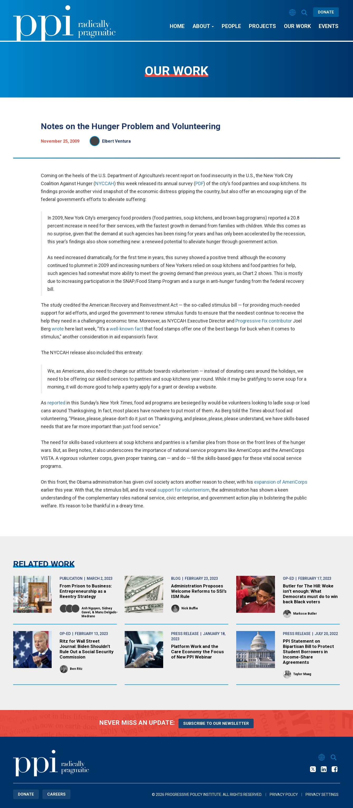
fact (139, 328)
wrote (58, 328)
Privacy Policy (284, 794)
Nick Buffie (189, 608)
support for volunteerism (183, 490)
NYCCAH (104, 183)
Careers (56, 794)
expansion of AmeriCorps (280, 482)
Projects (262, 26)
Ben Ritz (76, 669)
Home (177, 26)
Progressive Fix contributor (263, 321)
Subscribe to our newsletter (216, 723)
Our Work (297, 26)
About (203, 26)
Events (329, 26)
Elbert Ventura (116, 141)
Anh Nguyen (90, 608)
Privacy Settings (322, 794)
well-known (122, 328)
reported (56, 402)
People (231, 26)
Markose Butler (305, 613)
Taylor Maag (302, 674)
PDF (199, 183)
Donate (326, 12)
